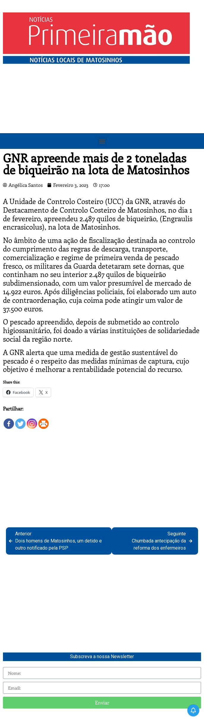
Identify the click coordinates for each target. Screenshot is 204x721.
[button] (102, 141)
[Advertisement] (102, 111)
